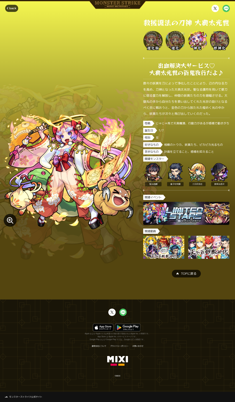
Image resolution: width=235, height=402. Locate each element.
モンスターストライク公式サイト (25, 396)
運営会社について (99, 346)
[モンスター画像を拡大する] (10, 220)
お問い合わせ (137, 346)
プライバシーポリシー (119, 346)
